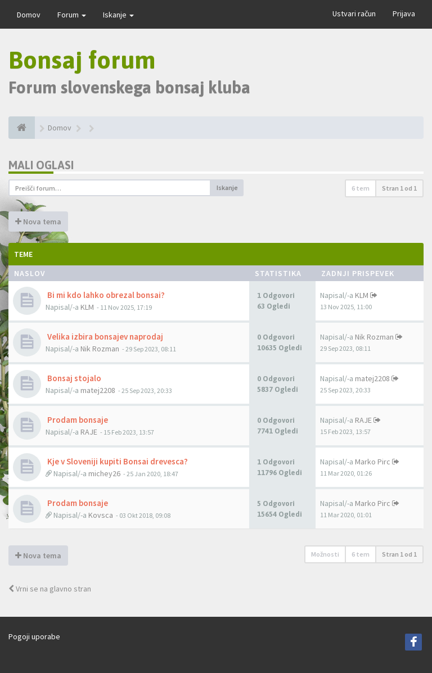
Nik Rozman (99, 349)
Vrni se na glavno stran (49, 589)
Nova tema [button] (38, 221)
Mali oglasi (41, 165)
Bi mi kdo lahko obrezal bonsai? (105, 295)
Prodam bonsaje (77, 419)
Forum (71, 15)
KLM (87, 307)
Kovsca (100, 515)
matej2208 (97, 390)
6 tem (361, 188)
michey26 (104, 473)
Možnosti (325, 554)
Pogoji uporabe (34, 636)
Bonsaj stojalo (73, 378)
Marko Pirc (372, 462)
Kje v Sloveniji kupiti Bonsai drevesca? (117, 461)
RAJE (88, 432)
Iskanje (118, 15)
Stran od (399, 188)
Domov (28, 15)
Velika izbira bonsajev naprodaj (104, 336)
